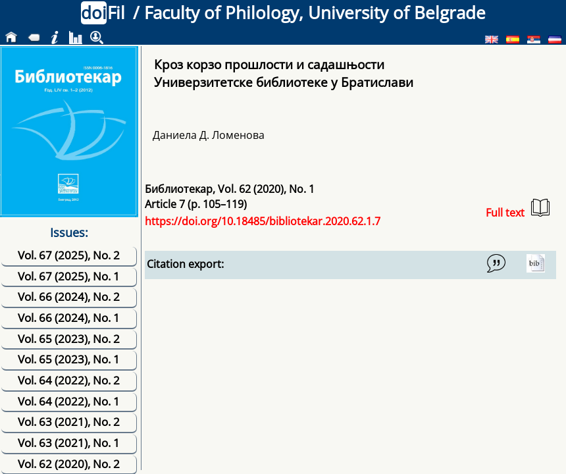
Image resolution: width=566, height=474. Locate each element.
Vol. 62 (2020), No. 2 (69, 463)
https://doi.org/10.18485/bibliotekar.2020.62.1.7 (262, 221)
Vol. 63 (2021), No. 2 (69, 421)
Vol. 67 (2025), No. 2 (69, 255)
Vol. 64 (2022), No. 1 (69, 401)
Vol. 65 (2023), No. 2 (69, 338)
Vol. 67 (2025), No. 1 (69, 276)
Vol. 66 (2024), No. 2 (69, 296)
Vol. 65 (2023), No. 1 (69, 359)
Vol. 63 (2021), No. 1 (69, 442)
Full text (518, 209)
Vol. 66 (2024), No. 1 (69, 317)
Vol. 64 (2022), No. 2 (69, 380)
